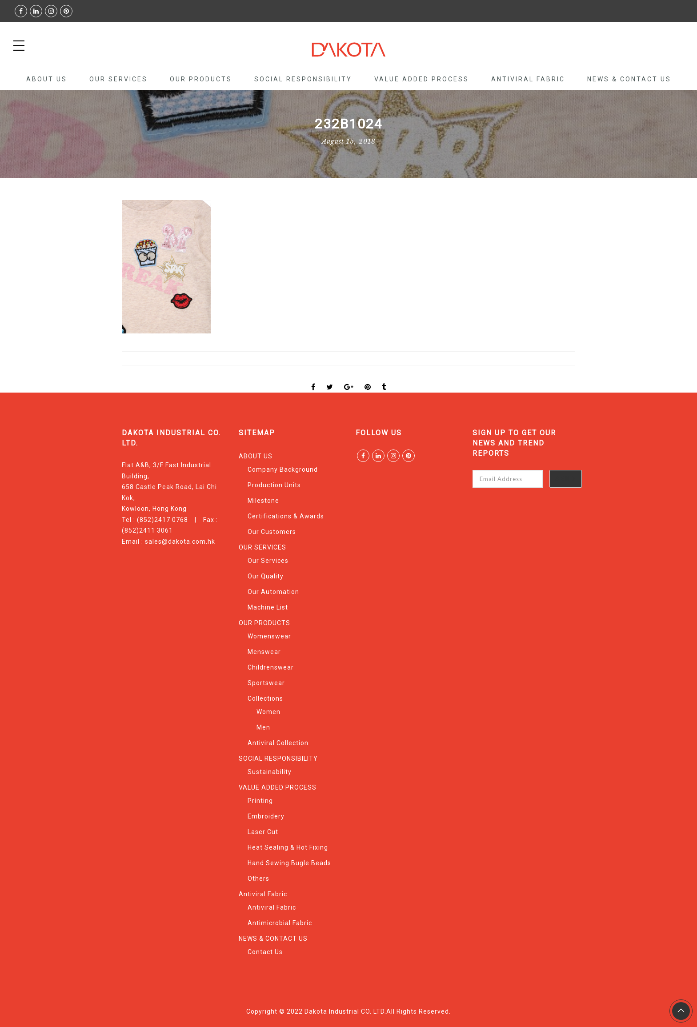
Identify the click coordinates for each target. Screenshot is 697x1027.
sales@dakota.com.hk (180, 541)
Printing (260, 800)
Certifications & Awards (286, 516)
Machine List (268, 607)
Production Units (274, 485)
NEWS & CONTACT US (629, 79)
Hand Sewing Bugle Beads (289, 863)
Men (263, 727)
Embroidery (266, 816)
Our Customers (272, 531)
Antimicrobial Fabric (280, 923)
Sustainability (270, 771)
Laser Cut (263, 831)
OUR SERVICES (118, 79)
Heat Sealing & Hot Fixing (288, 847)
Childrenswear (271, 667)
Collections (265, 698)
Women (268, 711)
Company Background (283, 469)
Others (258, 878)
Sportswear (266, 682)
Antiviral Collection (278, 742)
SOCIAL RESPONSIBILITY (303, 79)
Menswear (264, 651)
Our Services (268, 560)
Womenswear (269, 636)
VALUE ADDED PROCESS (421, 79)
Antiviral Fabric (528, 79)
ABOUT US (46, 79)
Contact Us (265, 951)
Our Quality (266, 576)
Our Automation (273, 591)
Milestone (263, 500)
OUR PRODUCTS (201, 79)
